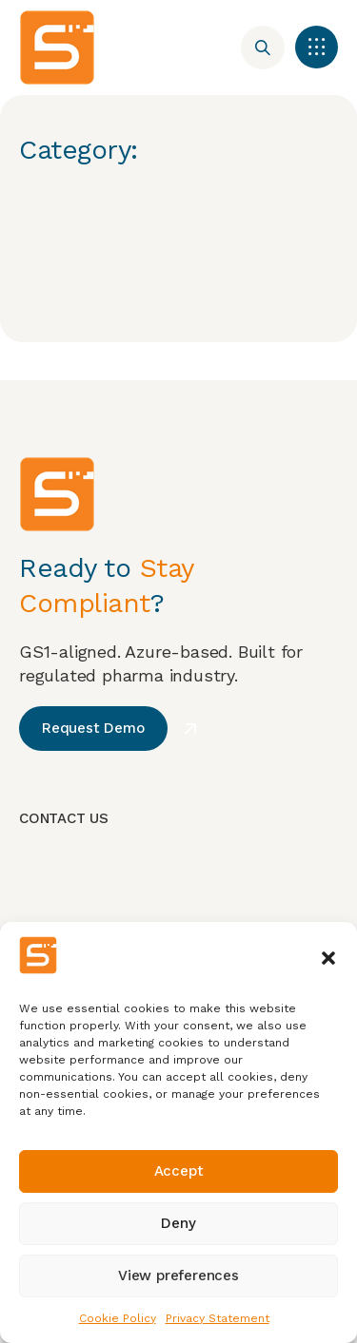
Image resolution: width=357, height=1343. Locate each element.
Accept (179, 1171)
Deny (178, 1223)
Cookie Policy (117, 1318)
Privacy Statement (217, 1318)
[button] (328, 958)
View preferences (178, 1275)
